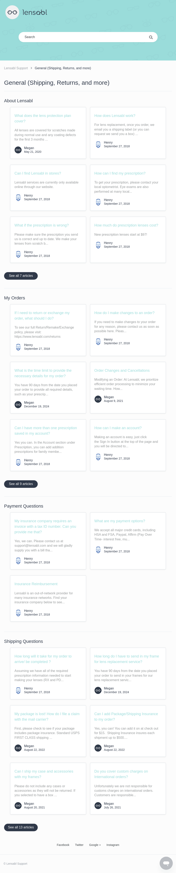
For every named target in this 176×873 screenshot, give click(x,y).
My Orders (14, 297)
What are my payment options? (119, 521)
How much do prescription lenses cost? (126, 225)
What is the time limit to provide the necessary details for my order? (43, 373)
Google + (95, 845)
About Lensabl (18, 100)
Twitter (79, 845)
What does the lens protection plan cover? (42, 118)
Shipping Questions (23, 641)
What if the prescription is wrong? (41, 225)
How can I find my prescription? (120, 173)
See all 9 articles (21, 484)
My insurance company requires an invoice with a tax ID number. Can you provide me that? (45, 526)
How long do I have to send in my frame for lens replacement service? (126, 659)
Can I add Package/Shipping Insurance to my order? (126, 716)
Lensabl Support (16, 68)
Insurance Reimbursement (36, 584)
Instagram (112, 845)
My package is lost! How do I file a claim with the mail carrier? (47, 716)
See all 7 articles (21, 275)
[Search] (88, 37)
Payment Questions (23, 506)
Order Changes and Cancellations (122, 370)
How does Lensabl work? (114, 116)
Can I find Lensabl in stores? (37, 173)
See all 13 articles (21, 827)
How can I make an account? (118, 428)
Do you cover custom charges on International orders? (121, 774)
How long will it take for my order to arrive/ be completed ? (43, 659)
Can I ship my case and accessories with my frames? (43, 774)
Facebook (63, 845)
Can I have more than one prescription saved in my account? (45, 430)
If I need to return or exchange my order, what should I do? (42, 315)
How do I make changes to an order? (124, 313)
